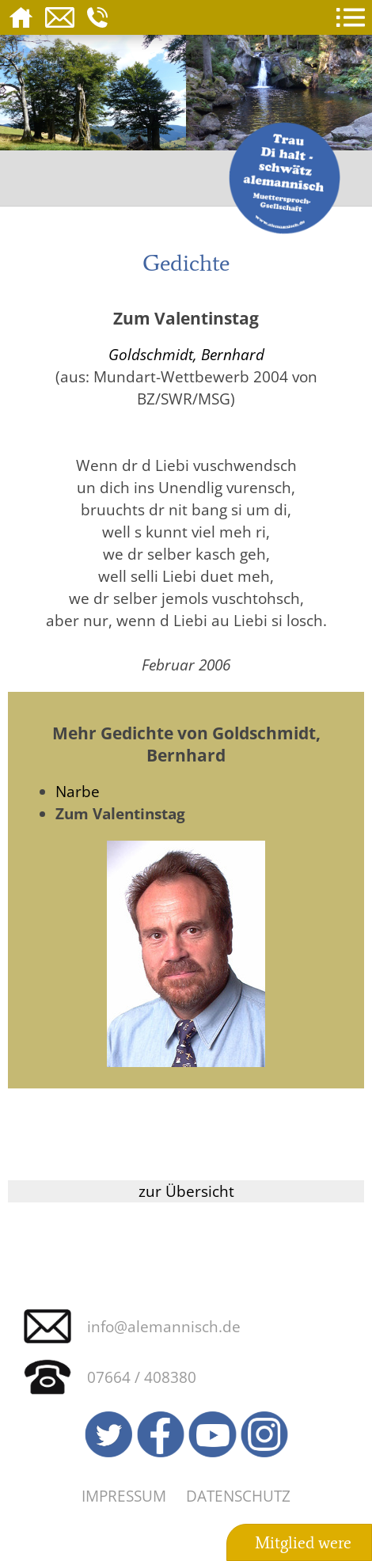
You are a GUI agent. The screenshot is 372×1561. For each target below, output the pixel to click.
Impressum (124, 1496)
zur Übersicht (186, 1191)
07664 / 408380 (141, 1377)
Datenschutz (238, 1496)
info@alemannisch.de (164, 1326)
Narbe (77, 791)
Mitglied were (303, 1543)
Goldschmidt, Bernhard (186, 354)
